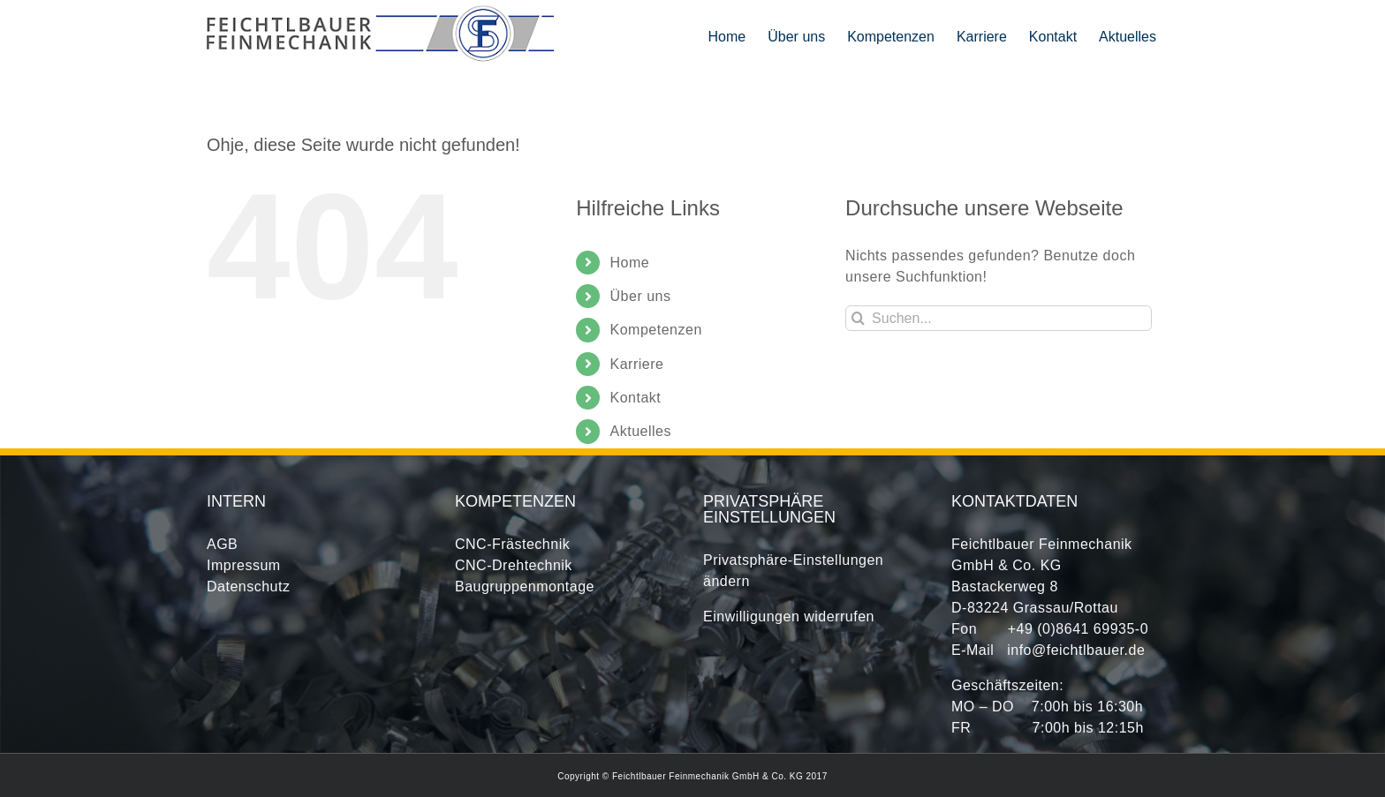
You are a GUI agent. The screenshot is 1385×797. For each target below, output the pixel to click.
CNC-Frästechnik (512, 544)
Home (630, 262)
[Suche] (858, 318)
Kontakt (636, 397)
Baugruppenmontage (524, 586)
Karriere (637, 364)
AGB (222, 544)
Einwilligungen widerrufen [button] (788, 616)
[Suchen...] (998, 318)
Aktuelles (640, 431)
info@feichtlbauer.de (1076, 650)
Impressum (244, 565)
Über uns (640, 296)
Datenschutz (248, 586)
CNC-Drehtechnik (513, 565)
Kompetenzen (656, 329)
